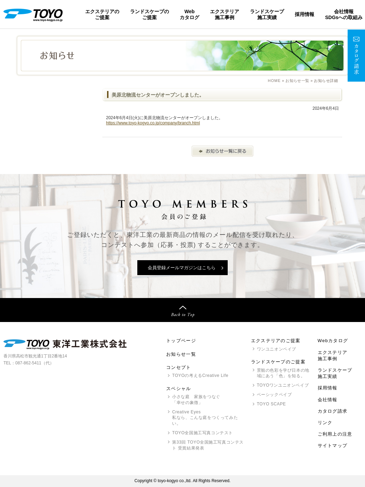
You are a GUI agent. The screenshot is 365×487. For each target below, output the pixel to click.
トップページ (181, 340)
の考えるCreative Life (200, 375)
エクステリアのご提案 (102, 14)
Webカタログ (189, 14)
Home (274, 81)
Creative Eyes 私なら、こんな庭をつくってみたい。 (205, 418)
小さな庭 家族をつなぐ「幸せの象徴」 (196, 399)
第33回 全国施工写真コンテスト (208, 445)
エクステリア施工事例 (224, 14)
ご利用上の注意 (335, 434)
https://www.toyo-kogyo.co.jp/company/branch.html (153, 123)
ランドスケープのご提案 (149, 14)
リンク (325, 422)
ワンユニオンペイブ (276, 349)
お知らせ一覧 (297, 81)
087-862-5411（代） (34, 363)
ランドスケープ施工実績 (267, 14)
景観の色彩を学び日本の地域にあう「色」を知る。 (283, 373)
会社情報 (328, 399)
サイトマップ (333, 445)
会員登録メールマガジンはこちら (182, 267)
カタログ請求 (333, 411)
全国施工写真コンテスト (202, 432)
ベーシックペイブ (274, 394)
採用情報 (304, 14)
